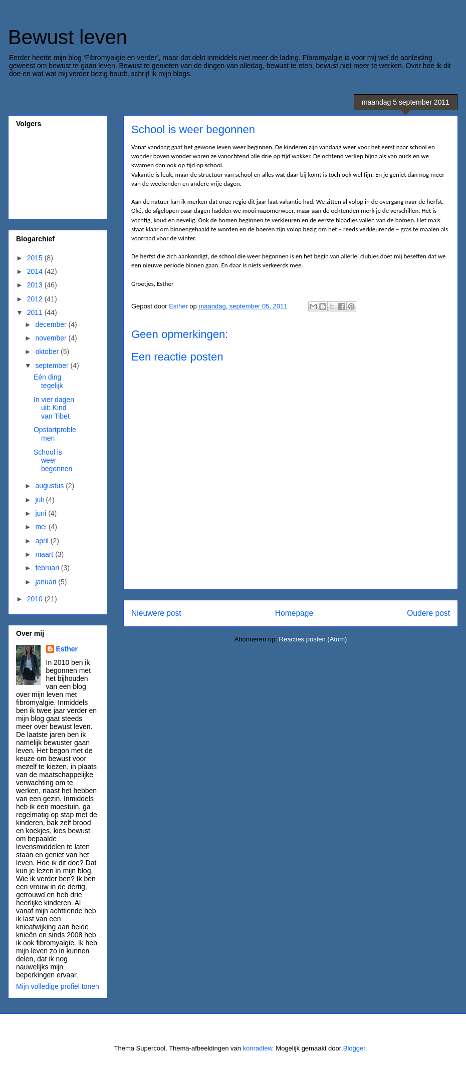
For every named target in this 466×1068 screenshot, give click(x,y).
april (42, 541)
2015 (36, 258)
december (51, 324)
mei (41, 527)
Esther (67, 649)
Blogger (354, 1048)
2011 (36, 312)
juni (41, 513)
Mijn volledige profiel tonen (57, 986)
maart (45, 554)
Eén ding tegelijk (48, 381)
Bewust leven (67, 37)
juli (40, 500)
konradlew (258, 1048)
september (52, 366)
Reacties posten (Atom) (313, 639)
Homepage (294, 613)
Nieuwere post (156, 613)
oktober (48, 351)
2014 (36, 271)
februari (48, 568)
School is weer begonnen (53, 460)
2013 (36, 285)
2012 (36, 299)
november (51, 338)
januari (46, 582)
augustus (50, 486)
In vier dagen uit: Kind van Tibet (54, 408)
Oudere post (428, 613)
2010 (36, 599)
